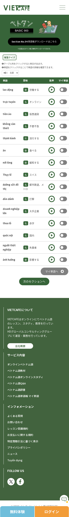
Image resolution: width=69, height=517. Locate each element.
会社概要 (20, 346)
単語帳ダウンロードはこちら (34, 41)
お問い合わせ (15, 422)
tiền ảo (7, 114)
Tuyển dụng (14, 460)
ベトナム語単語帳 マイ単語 (23, 396)
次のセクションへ (34, 281)
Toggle (63, 89)
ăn (4, 150)
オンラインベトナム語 (20, 364)
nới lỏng (7, 162)
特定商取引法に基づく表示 (22, 441)
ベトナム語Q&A (16, 383)
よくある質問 (15, 416)
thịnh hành (9, 138)
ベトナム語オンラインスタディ (25, 377)
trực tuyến (9, 102)
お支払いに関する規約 (20, 435)
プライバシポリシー (19, 447)
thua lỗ (7, 223)
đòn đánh (8, 199)
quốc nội (8, 235)
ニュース (12, 454)
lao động (8, 89)
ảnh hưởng (9, 259)
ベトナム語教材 (16, 370)
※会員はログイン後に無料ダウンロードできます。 (34, 48)
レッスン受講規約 (17, 428)
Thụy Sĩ (7, 174)
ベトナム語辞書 (16, 390)
